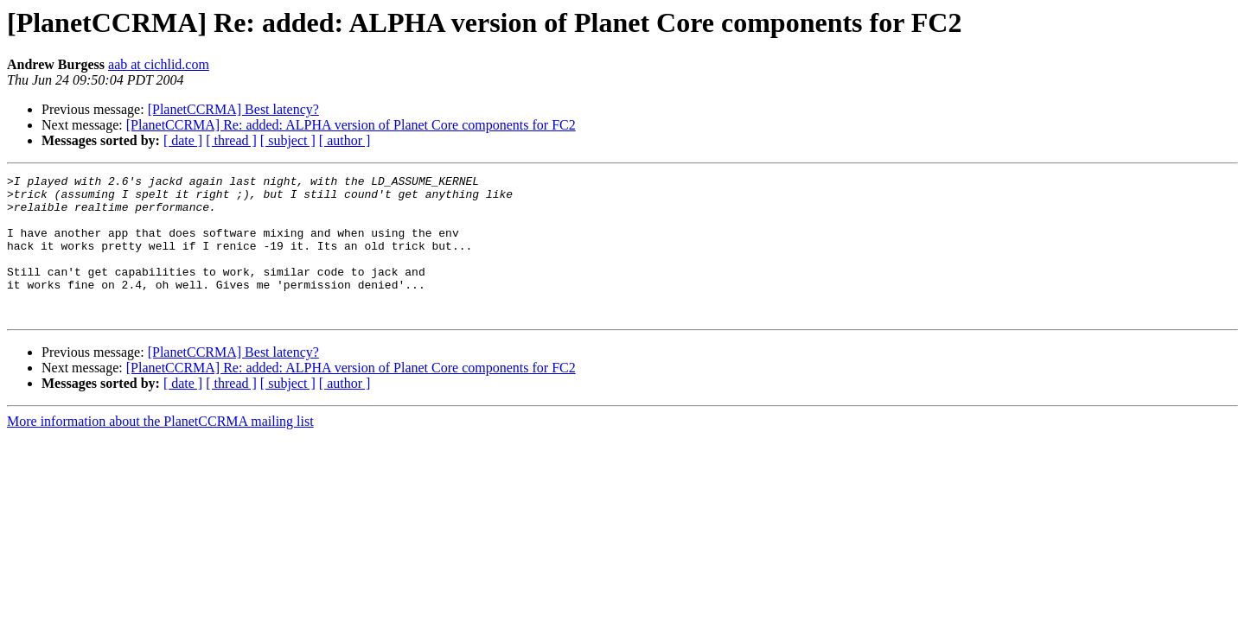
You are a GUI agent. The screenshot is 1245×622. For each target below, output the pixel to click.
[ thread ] (231, 140)
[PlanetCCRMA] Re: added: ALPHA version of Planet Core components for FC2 (351, 124)
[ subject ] (288, 140)
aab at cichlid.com (158, 64)
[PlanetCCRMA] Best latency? (233, 109)
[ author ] (345, 140)
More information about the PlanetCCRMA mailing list (160, 449)
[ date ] (182, 140)
